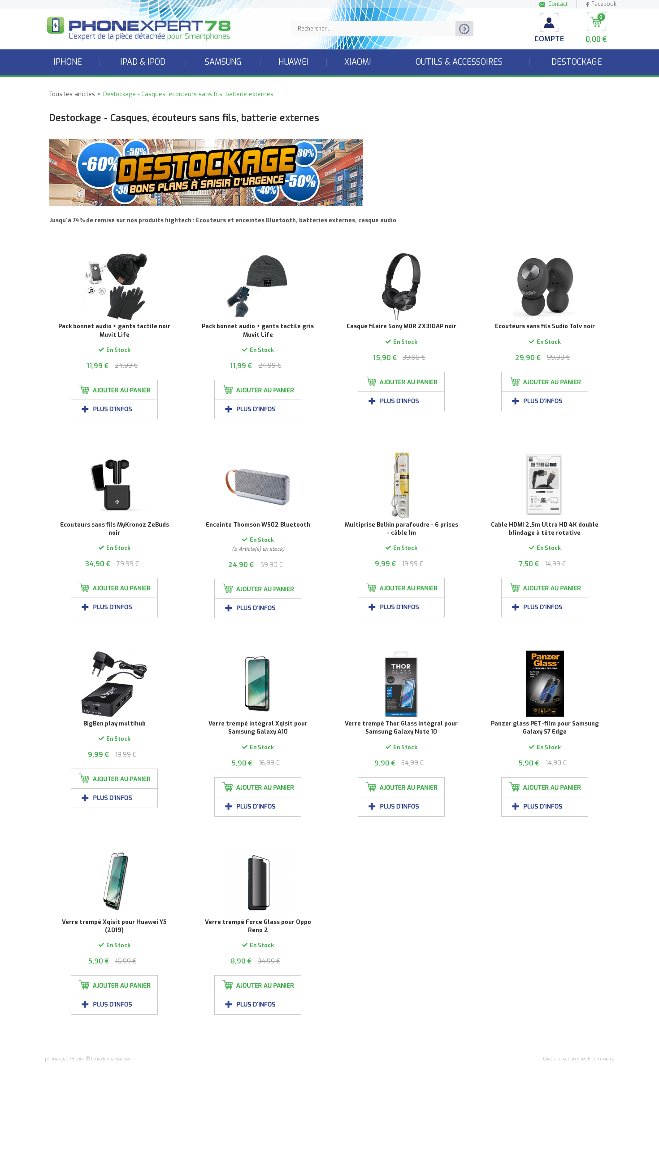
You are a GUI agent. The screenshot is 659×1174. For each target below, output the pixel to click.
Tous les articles (72, 94)
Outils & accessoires (459, 62)
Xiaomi (357, 62)
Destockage (576, 62)
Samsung (223, 62)
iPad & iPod (142, 62)
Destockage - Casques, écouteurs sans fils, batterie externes (188, 94)
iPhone (67, 62)
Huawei (293, 62)
